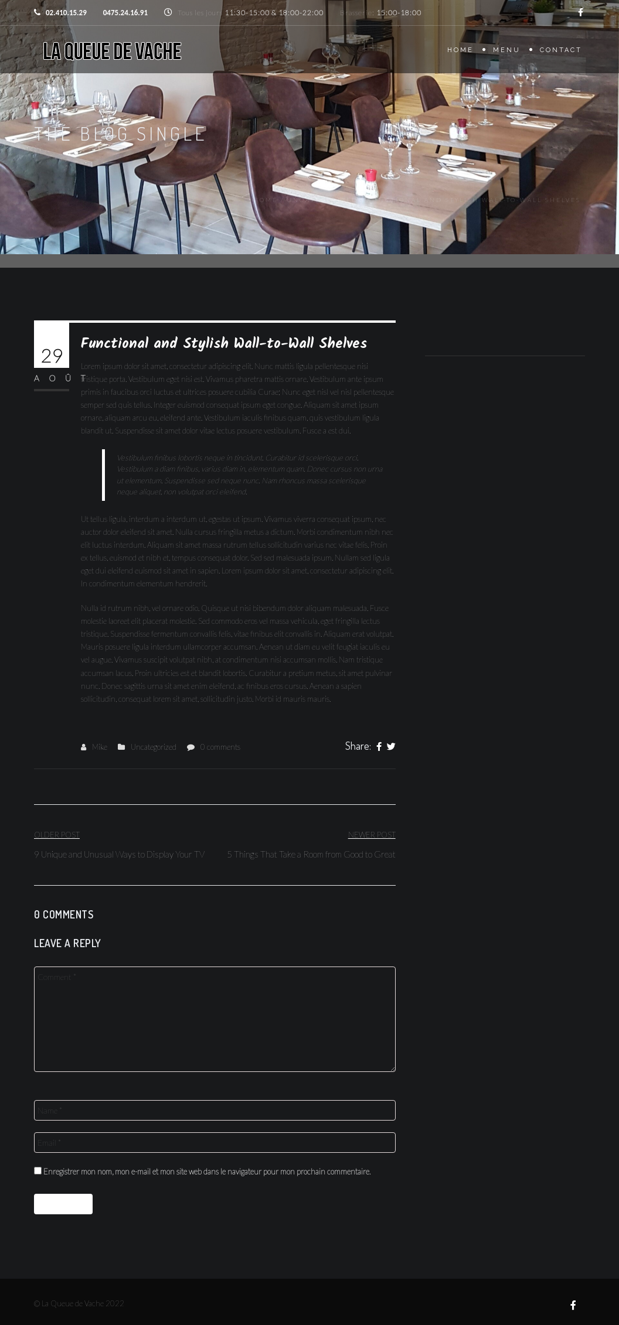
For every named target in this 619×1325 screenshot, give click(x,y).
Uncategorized (322, 199)
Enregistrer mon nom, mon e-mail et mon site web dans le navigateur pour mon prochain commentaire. (206, 1171)
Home (460, 50)
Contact (561, 50)
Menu (507, 50)
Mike (99, 747)
